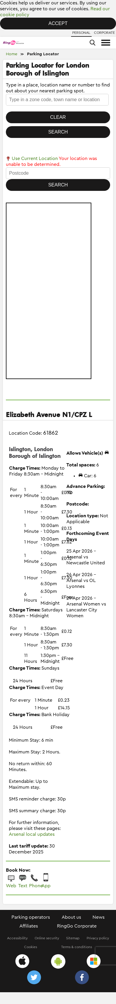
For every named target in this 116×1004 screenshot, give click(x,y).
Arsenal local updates (32, 834)
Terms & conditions (76, 947)
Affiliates (28, 926)
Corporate (104, 32)
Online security (47, 938)
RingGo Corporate (77, 926)
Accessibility (17, 938)
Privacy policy (98, 938)
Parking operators (30, 917)
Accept (58, 23)
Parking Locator (43, 54)
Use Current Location (32, 158)
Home (11, 54)
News (99, 917)
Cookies (30, 947)
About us (71, 917)
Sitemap (73, 938)
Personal (81, 32)
